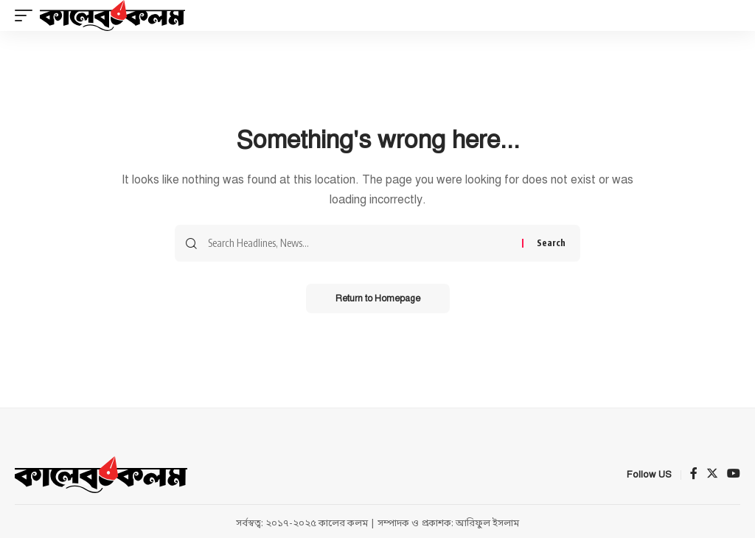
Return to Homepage (377, 298)
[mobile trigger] (27, 15)
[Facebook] (693, 475)
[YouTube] (733, 475)
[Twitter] (712, 475)
